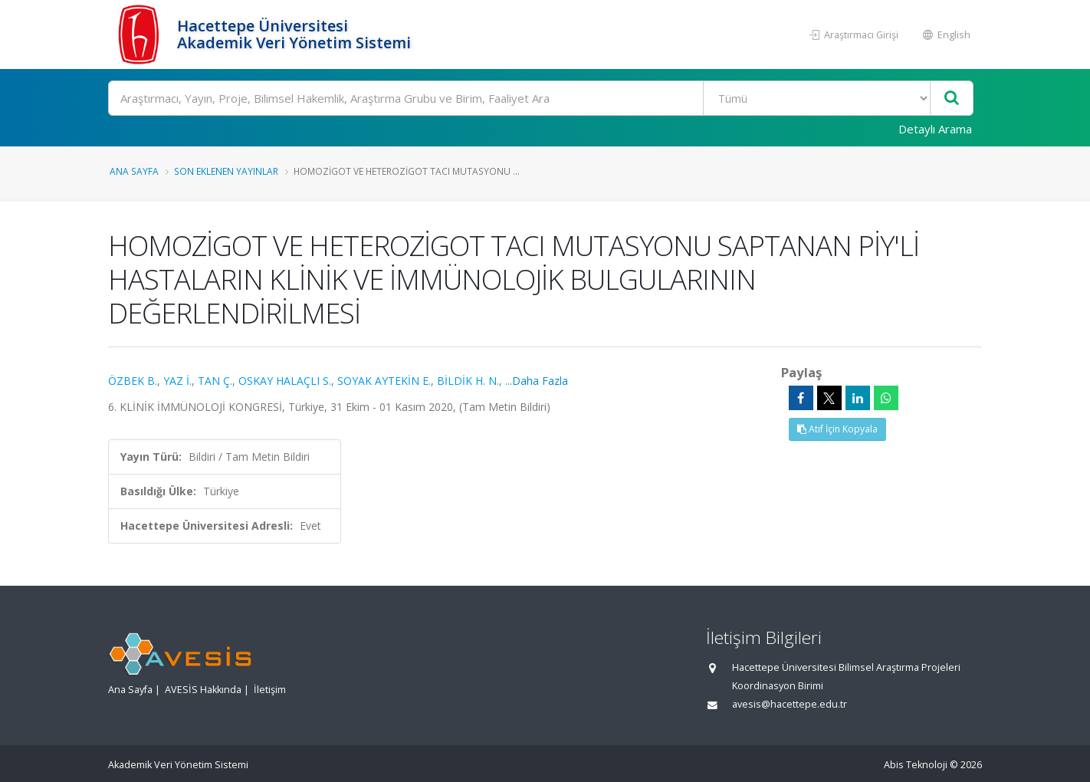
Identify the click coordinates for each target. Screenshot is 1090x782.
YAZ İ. (177, 380)
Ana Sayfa (134, 171)
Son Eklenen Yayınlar (226, 171)
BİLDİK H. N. (468, 380)
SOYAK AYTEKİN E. (384, 380)
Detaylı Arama (935, 128)
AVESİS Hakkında (203, 689)
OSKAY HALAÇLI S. (284, 380)
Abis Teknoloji (915, 764)
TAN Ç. (215, 380)
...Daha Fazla (536, 380)
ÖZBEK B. (132, 380)
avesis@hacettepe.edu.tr (789, 704)
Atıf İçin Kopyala (837, 428)
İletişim (270, 689)
